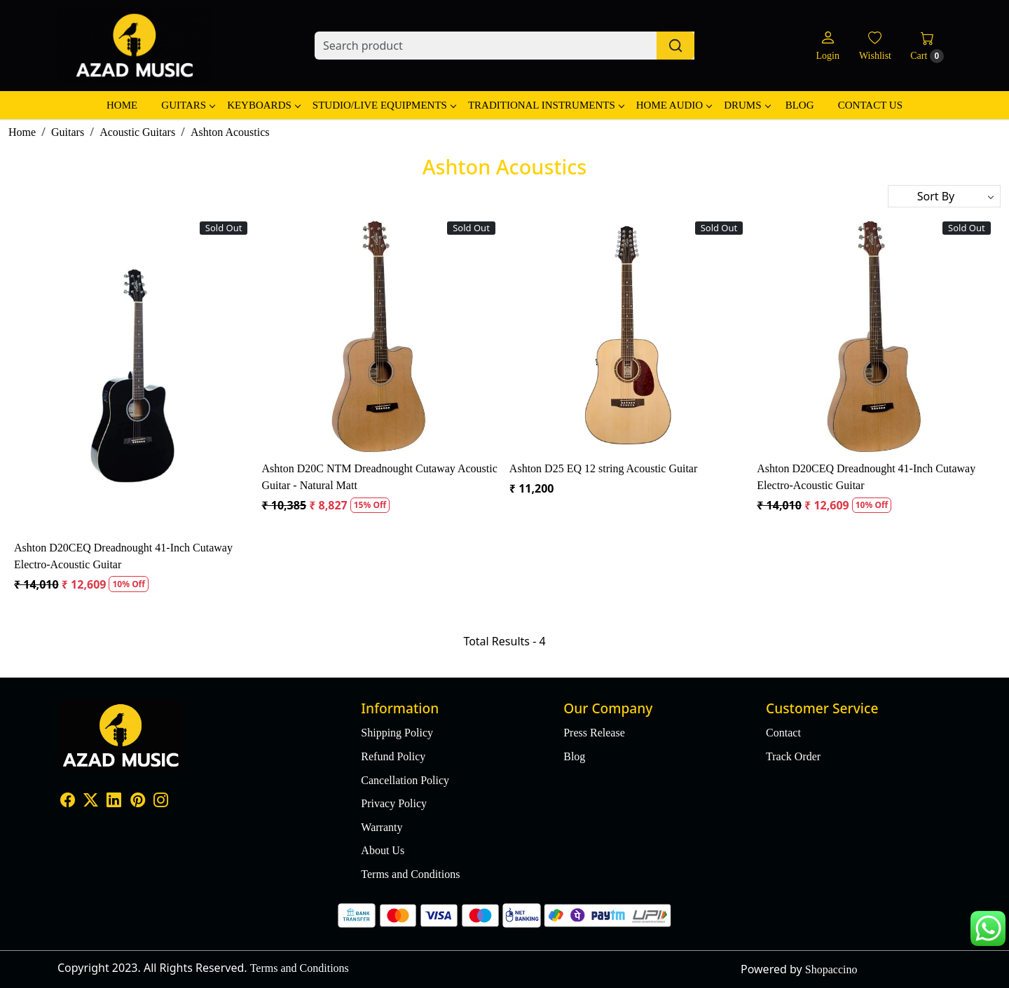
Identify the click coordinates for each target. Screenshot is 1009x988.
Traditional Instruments (546, 105)
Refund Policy (393, 756)
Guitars (187, 105)
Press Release (594, 733)
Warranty (381, 827)
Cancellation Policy (405, 780)
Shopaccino (831, 969)
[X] (91, 801)
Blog (799, 105)
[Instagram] (161, 801)
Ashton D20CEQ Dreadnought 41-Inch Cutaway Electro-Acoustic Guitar (123, 556)
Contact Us (870, 105)
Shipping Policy (397, 733)
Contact (783, 733)
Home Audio (673, 105)
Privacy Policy (394, 803)
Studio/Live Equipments (384, 105)
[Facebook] (67, 801)
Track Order (793, 756)
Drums (746, 105)
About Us (382, 850)
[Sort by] (944, 196)
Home (122, 105)
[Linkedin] (114, 801)
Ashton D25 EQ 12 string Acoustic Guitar (603, 468)
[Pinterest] (138, 801)
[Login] (827, 46)
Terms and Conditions (410, 874)
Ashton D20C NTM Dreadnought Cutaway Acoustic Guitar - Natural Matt (379, 476)
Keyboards (263, 105)
